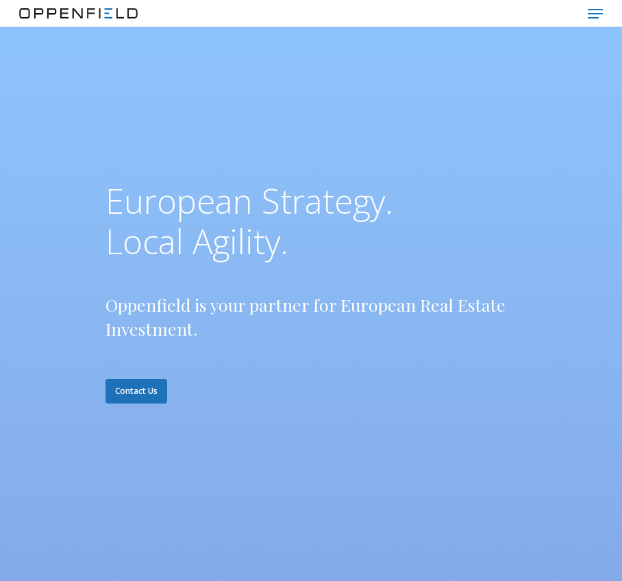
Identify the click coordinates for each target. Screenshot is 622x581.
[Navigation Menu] (595, 14)
